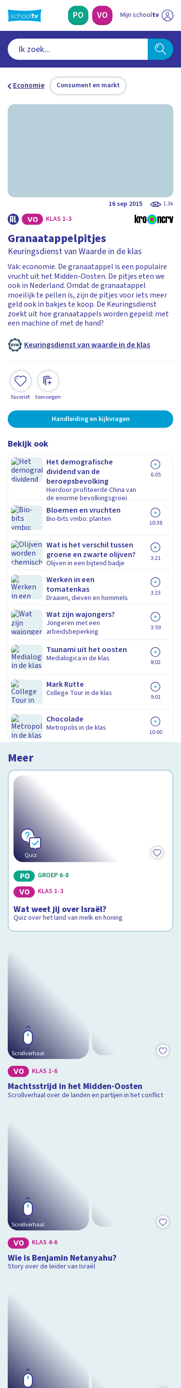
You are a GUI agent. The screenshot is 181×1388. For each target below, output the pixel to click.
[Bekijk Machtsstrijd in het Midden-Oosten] (90, 658)
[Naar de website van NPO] (167, 15)
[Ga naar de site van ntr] (137, 1342)
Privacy (22, 1156)
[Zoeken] (160, 49)
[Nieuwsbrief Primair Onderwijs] (91, 1228)
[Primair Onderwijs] (78, 15)
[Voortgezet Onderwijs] (102, 15)
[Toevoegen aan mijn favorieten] (20, 384)
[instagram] (33, 1322)
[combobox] (78, 49)
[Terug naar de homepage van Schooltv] (25, 15)
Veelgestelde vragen (46, 1131)
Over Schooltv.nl (40, 1144)
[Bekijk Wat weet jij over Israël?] (90, 520)
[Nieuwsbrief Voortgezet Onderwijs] (91, 1255)
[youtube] (76, 1322)
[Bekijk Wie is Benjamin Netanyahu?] (90, 797)
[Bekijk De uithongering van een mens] (90, 920)
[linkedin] (55, 1322)
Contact (24, 1118)
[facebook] (12, 1322)
